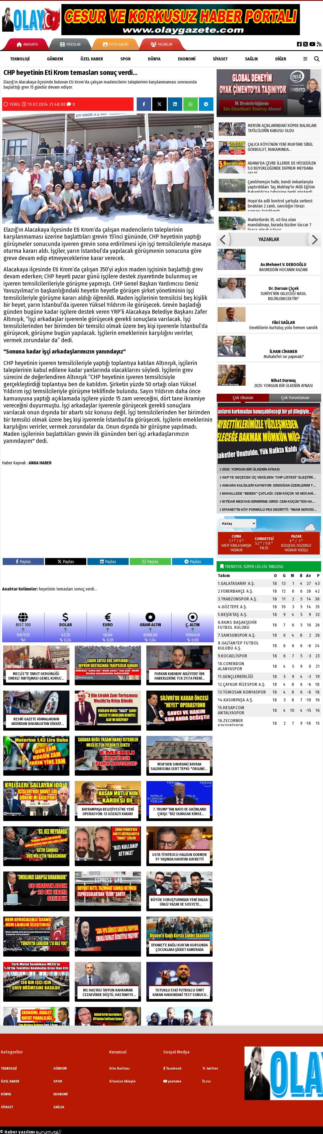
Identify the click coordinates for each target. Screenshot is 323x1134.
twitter (210, 1068)
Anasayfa (27, 44)
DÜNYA (154, 58)
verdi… (91, 589)
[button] (223, 239)
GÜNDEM (55, 58)
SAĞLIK (251, 58)
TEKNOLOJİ (19, 58)
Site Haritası (119, 1068)
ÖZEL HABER (91, 58)
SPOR (125, 58)
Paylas (23, 561)
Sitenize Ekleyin (122, 1081)
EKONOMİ (186, 58)
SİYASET (220, 58)
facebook (172, 1068)
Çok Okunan (243, 397)
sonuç (79, 589)
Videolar (70, 44)
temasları (64, 589)
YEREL (15, 104)
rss (206, 1081)
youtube (172, 1081)
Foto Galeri (115, 44)
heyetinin (47, 589)
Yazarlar (161, 44)
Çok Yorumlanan (295, 397)
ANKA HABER (40, 462)
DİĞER (280, 58)
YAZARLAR (268, 239)
